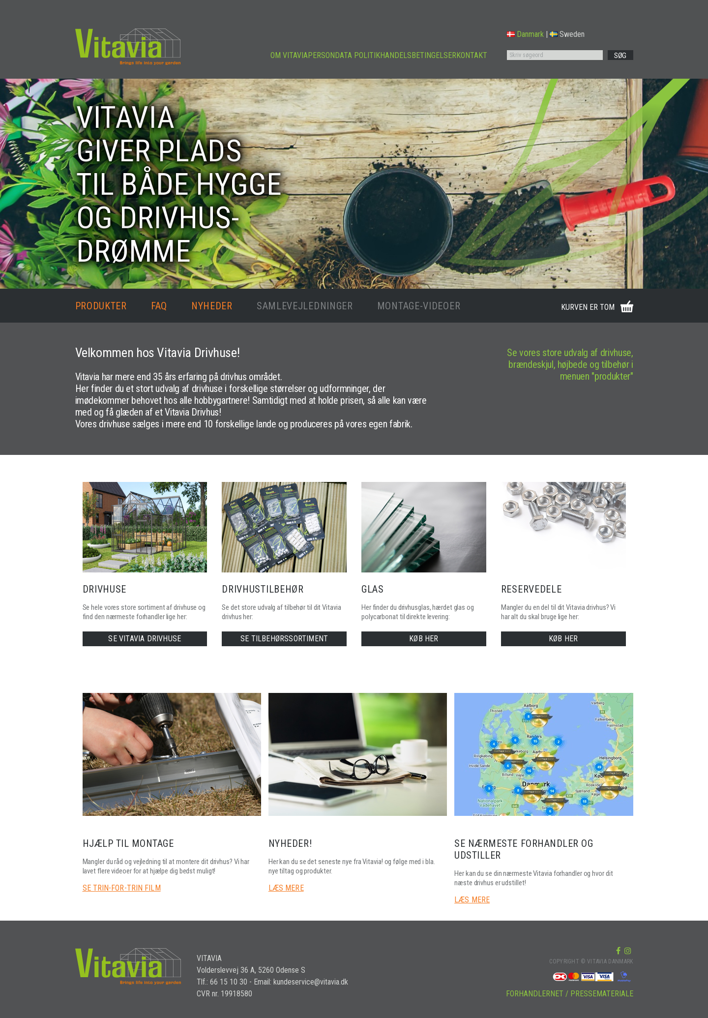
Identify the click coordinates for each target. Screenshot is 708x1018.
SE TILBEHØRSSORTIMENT (284, 638)
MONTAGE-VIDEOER (419, 306)
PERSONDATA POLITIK (344, 55)
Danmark (525, 34)
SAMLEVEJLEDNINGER (305, 306)
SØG (620, 55)
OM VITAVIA (289, 55)
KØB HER (423, 638)
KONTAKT (471, 55)
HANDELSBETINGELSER (418, 55)
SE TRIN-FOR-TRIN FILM (122, 888)
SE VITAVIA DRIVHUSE (144, 638)
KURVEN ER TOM (588, 307)
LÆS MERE (286, 888)
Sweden (567, 34)
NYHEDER (212, 306)
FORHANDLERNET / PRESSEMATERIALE (569, 993)
